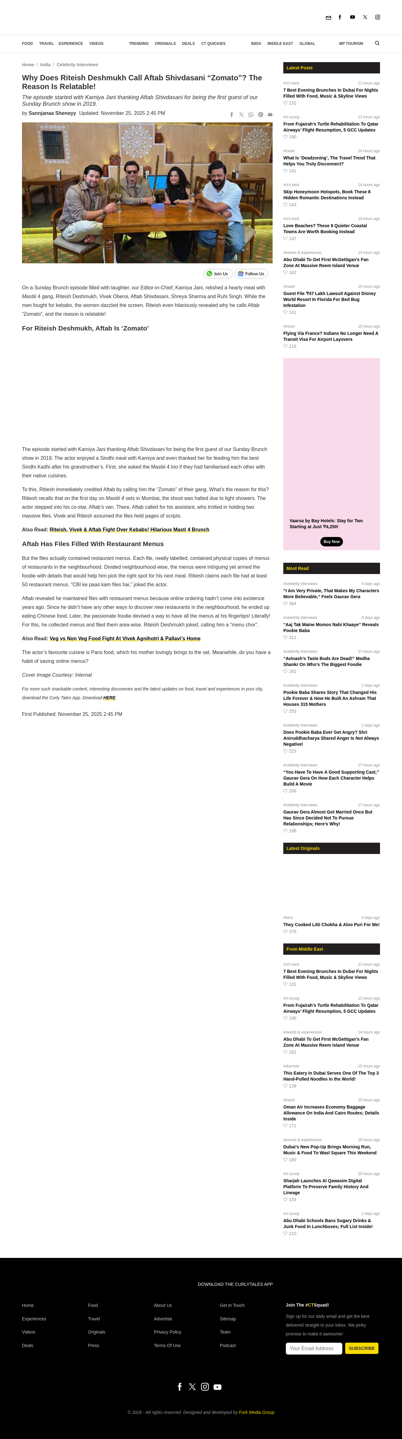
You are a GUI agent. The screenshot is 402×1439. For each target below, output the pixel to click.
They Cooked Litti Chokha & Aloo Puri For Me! (331, 924)
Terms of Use (167, 1345)
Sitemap (228, 1318)
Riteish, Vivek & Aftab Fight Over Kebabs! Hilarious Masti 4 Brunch (129, 529)
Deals (188, 43)
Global (307, 43)
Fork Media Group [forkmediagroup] (256, 1412)
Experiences (34, 1318)
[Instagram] (377, 17)
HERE (109, 697)
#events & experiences (302, 252)
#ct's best (291, 83)
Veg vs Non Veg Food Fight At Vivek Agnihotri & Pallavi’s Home (125, 638)
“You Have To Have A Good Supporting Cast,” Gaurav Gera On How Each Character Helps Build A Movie (331, 778)
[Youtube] (352, 17)
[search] (375, 43)
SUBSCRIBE (362, 1348)
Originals (165, 43)
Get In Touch (232, 1305)
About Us (163, 1305)
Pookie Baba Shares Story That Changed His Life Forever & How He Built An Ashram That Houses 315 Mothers (330, 698)
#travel (289, 151)
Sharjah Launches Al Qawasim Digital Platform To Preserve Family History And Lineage (325, 1186)
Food (27, 43)
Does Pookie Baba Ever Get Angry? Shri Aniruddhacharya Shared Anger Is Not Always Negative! (331, 738)
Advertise (163, 1318)
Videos (96, 43)
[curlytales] (41, 1290)
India (256, 43)
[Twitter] (365, 17)
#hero (288, 917)
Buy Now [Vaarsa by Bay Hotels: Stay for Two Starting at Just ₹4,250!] (331, 542)
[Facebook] (340, 17)
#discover (291, 1066)
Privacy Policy (167, 1331)
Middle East (280, 43)
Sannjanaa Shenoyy (52, 113)
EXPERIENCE (71, 43)
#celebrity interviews (300, 584)
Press (93, 1345)
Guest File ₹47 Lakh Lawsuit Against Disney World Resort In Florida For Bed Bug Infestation (329, 299)
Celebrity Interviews (77, 64)
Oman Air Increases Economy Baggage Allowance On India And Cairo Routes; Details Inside (331, 1112)
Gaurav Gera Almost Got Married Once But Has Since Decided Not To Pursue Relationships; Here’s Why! (327, 817)
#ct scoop (291, 117)
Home (28, 64)
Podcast (228, 1345)
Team (225, 1331)
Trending (139, 43)
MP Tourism (351, 43)
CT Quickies (213, 43)
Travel (46, 43)
